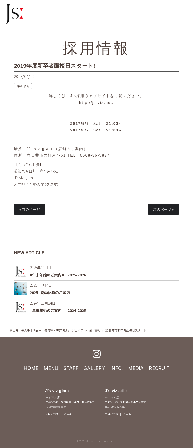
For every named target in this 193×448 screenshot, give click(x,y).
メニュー (69, 413)
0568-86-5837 (95, 155)
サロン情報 (52, 413)
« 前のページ (29, 209)
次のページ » (163, 209)
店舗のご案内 (71, 149)
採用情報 (97, 48)
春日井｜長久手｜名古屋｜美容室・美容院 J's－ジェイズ (46, 330)
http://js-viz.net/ (96, 102)
